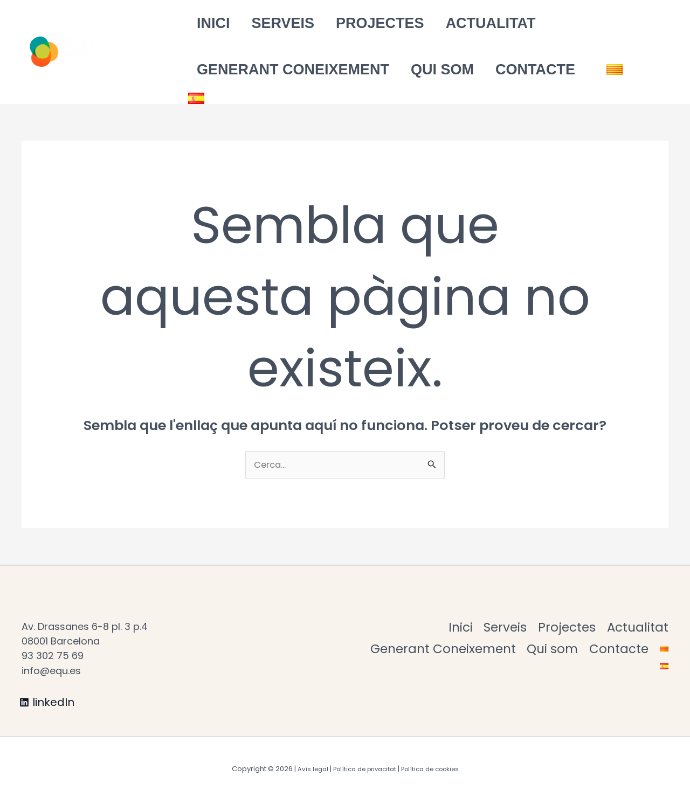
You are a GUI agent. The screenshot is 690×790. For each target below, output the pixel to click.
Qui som (426, 69)
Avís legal (304, 758)
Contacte (511, 69)
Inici (205, 23)
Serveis (267, 23)
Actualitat (458, 23)
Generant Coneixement (285, 69)
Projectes (356, 23)
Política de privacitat (361, 758)
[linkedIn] (48, 691)
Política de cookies (435, 758)
